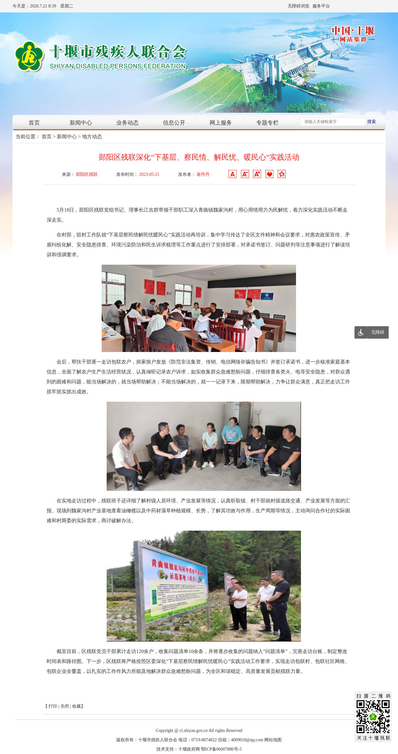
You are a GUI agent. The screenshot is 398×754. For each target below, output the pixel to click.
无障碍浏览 (298, 6)
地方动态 (92, 136)
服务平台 (321, 6)
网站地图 (273, 740)
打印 (53, 706)
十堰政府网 (189, 749)
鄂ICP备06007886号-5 (221, 749)
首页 (34, 123)
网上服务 (221, 123)
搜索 (371, 121)
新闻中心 (81, 123)
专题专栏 (267, 123)
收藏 (76, 706)
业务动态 (127, 123)
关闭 (64, 706)
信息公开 (174, 123)
